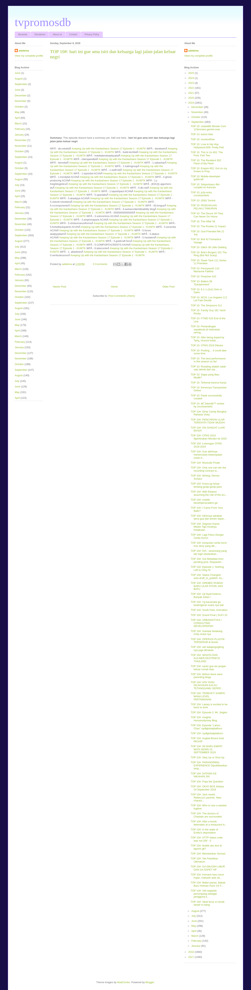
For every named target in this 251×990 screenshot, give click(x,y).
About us (57, 34)
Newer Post (59, 286)
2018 (191, 951)
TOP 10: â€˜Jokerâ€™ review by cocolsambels (207, 405)
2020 (191, 97)
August (19, 78)
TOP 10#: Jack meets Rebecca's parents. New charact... (206, 797)
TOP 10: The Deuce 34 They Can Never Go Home (207, 215)
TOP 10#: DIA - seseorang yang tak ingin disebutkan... (209, 552)
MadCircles (123, 982)
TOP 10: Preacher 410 (203, 276)
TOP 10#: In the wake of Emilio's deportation (204, 831)
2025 (191, 72)
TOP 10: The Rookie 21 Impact (208, 226)
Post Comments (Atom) (121, 295)
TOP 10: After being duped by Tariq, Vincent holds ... (207, 339)
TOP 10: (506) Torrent (203, 200)
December (20, 95)
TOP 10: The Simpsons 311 (206, 305)
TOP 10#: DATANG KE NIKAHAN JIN (203, 775)
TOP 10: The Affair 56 (203, 221)
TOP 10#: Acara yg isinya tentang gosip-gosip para (206, 485)
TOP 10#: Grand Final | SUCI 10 (209, 615)
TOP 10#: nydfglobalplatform (207, 733)
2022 (191, 87)
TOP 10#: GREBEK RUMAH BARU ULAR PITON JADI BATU (207, 585)
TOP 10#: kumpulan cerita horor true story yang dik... (209, 544)
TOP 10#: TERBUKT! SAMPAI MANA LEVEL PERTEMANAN (208, 696)
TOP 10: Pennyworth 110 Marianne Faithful (205, 270)
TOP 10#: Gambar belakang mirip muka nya (206, 633)
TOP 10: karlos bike (202, 134)
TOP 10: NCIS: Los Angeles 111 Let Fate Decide (209, 299)
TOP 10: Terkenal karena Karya (208, 382)
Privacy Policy (92, 34)
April (17, 117)
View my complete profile (29, 55)
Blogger (150, 982)
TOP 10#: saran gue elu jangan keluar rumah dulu (208, 668)
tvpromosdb (43, 22)
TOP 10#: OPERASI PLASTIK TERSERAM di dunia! (208, 641)
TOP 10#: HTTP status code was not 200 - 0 (207, 839)
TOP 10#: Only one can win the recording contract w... (208, 469)
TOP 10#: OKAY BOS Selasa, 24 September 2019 (207, 788)
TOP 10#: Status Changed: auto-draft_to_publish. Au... (207, 576)
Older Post (169, 286)
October (19, 106)
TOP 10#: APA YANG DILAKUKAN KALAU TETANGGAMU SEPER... (207, 685)
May (17, 112)
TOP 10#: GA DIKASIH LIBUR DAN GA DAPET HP (208, 868)
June (17, 72)
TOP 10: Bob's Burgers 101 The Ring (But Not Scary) (209, 254)
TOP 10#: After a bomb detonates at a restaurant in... (209, 823)
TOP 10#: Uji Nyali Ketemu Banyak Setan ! (206, 595)
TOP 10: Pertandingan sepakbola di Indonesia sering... (205, 329)
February (20, 128)
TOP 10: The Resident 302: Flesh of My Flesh (206, 162)
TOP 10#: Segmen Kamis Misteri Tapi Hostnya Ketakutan (205, 526)
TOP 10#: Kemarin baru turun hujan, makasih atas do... (207, 876)
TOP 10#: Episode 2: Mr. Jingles (209, 712)
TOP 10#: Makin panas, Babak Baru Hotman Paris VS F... (208, 884)
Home (114, 286)
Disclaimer (39, 34)
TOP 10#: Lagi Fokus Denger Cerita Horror (207, 536)
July (17, 185)
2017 (191, 957)
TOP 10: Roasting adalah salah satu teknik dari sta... (208, 368)
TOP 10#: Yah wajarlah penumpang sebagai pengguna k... (204, 893)
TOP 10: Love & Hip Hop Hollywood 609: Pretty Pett (207, 146)
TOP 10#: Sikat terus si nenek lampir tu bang (207, 903)
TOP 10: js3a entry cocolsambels (201, 194)
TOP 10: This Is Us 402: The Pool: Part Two (207, 154)
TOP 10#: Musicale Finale (205, 462)
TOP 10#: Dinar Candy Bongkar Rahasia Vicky (208, 413)
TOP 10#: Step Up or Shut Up (207, 757)
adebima (24, 50)
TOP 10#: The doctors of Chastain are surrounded (206, 815)
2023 (191, 82)
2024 (191, 78)
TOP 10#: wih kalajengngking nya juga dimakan (207, 649)
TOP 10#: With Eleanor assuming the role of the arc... (209, 493)
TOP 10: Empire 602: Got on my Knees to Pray (209, 170)
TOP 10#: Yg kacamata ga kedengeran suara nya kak (207, 603)
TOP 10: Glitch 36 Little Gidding (208, 247)
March (18, 123)
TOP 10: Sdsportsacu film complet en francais (205, 186)
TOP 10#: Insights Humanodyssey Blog (204, 719)
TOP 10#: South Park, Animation (209, 609)
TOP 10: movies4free (203, 139)
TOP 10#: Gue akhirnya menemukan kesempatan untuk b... (206, 454)
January (19, 134)
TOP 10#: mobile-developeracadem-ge (204, 501)
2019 (191, 102)
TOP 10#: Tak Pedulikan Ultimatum (204, 860)
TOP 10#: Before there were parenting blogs (206, 676)
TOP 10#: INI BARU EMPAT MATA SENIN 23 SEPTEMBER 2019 (206, 749)
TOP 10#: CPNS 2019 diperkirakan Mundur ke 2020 (208, 437)
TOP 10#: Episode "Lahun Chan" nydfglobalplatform (206, 727)
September (21, 84)
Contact (73, 34)
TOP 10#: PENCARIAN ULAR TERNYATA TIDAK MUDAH (208, 421)
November (20, 100)
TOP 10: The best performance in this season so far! (208, 360)
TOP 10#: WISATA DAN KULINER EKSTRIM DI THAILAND (205, 658)
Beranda (22, 34)
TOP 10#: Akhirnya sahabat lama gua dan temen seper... (208, 517)
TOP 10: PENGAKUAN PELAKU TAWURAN (204, 207)
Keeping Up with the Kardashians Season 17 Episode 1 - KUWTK (109, 148)
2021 (191, 92)
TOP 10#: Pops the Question (207, 781)
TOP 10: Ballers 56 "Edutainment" (201, 283)
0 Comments (100, 264)
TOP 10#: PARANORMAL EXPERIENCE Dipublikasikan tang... (209, 765)
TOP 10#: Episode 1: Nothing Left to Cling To (207, 568)
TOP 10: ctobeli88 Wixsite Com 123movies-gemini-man (208, 128)
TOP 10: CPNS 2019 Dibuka (207, 345)
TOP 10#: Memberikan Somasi (208, 853)
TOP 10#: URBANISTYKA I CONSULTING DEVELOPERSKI (206, 622)
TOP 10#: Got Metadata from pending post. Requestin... (207, 560)
